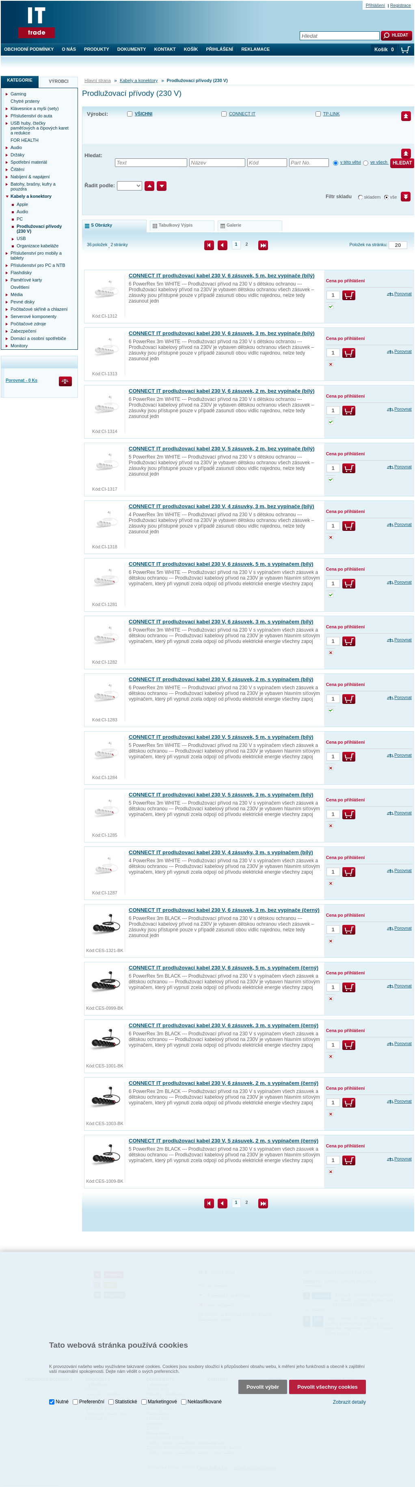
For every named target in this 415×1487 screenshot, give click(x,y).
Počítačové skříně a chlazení (39, 309)
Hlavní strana (97, 80)
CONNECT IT (242, 113)
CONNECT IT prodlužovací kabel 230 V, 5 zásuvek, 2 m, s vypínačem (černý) (223, 1141)
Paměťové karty (26, 279)
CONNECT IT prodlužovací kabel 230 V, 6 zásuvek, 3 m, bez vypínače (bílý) (222, 333)
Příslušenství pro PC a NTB (38, 265)
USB (21, 238)
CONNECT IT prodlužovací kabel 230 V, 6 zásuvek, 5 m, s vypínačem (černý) (223, 968)
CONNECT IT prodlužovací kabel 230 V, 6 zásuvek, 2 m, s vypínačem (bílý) (221, 679)
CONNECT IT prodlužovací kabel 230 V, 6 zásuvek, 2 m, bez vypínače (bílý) (222, 391)
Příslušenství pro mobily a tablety (36, 255)
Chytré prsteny (25, 101)
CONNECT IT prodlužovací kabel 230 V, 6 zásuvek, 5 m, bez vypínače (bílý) (222, 276)
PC (20, 218)
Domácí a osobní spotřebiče (38, 338)
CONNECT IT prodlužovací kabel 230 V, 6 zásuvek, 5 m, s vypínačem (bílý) (221, 564)
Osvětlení (20, 287)
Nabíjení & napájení (30, 176)
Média (17, 294)
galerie (234, 225)
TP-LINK (331, 113)
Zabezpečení (24, 331)
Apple (22, 204)
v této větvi (350, 162)
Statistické (126, 1395)
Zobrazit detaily (349, 1395)
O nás (69, 49)
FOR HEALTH (25, 140)
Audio (16, 147)
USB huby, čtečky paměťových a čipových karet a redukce (40, 128)
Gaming (18, 93)
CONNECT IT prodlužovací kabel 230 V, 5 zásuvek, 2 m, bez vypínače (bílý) (222, 449)
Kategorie (19, 80)
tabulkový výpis (175, 225)
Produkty (96, 49)
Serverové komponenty (33, 316)
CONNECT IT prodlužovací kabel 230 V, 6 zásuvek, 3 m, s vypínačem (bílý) (221, 622)
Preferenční (91, 1395)
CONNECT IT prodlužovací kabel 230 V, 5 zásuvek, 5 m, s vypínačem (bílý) (221, 737)
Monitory (19, 345)
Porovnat (403, 293)
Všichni (143, 113)
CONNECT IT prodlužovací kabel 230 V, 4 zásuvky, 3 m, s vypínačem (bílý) (221, 852)
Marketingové (162, 1395)
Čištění (17, 169)
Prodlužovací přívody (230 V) (39, 229)
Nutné (62, 1395)
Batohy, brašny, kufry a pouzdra (33, 186)
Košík (191, 49)
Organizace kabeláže (37, 245)
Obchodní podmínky (29, 49)
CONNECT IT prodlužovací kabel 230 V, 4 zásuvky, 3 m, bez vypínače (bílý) (221, 506)
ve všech (379, 162)
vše (393, 197)
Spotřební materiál (29, 162)
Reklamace (255, 49)
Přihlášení (219, 49)
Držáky (17, 154)
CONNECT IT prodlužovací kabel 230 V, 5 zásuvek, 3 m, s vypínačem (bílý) (221, 795)
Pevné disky (23, 301)
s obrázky (101, 225)
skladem (372, 197)
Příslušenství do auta (31, 115)
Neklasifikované (205, 1395)
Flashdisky (21, 272)
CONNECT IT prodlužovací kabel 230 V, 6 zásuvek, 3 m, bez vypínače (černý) (224, 910)
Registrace (400, 5)
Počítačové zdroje (28, 323)
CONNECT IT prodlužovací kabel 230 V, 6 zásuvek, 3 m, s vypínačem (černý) (223, 1025)
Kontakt (165, 49)
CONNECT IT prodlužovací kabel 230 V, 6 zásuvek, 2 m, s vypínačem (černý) (223, 1083)
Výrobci (59, 81)
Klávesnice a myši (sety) (35, 108)
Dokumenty (131, 49)
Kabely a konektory (139, 80)
